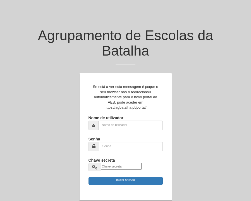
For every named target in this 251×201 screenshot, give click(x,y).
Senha (94, 139)
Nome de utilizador (106, 118)
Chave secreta (102, 160)
